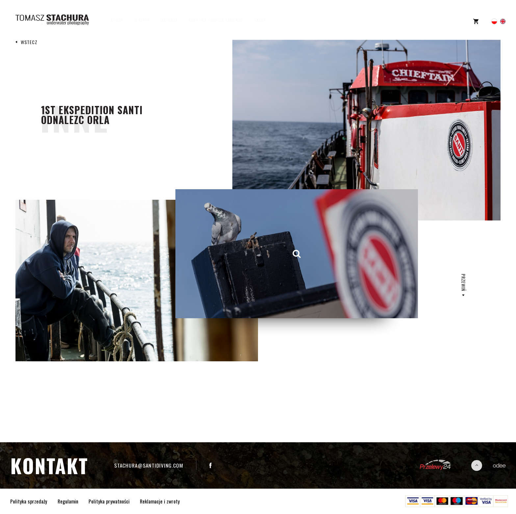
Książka (222, 19)
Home (123, 19)
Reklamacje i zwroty (160, 501)
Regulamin (68, 501)
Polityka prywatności (109, 501)
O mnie (148, 19)
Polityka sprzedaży (28, 501)
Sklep (266, 19)
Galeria (175, 19)
